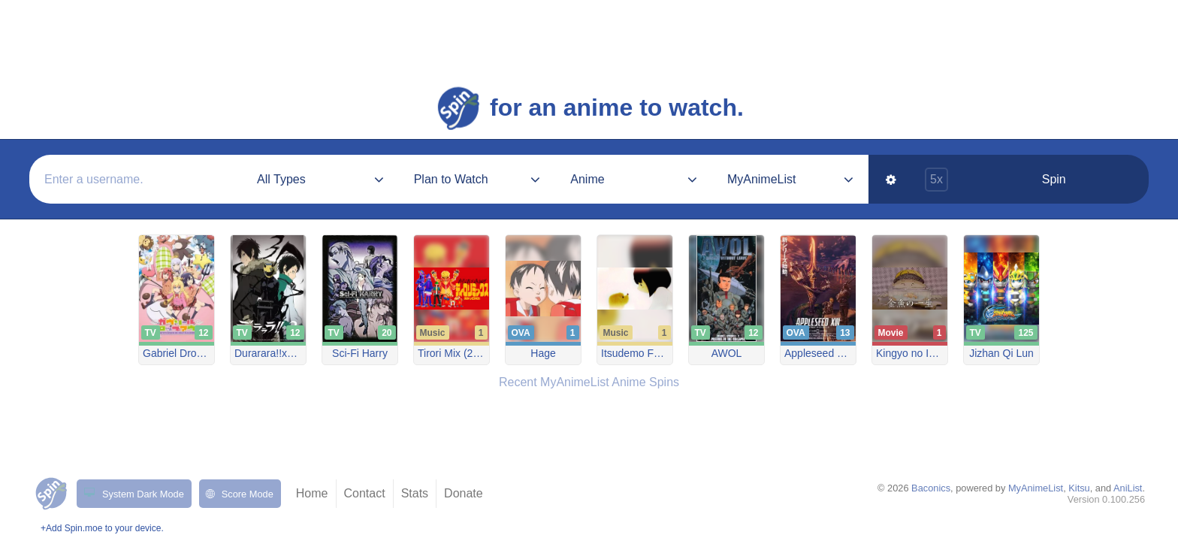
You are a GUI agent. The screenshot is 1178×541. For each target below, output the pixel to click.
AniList (1127, 488)
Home (312, 493)
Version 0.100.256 (1106, 499)
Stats (414, 493)
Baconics (930, 488)
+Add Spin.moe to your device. (102, 528)
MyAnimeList (1035, 488)
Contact (364, 493)
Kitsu (1078, 488)
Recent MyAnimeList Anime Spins (589, 382)
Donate (463, 493)
